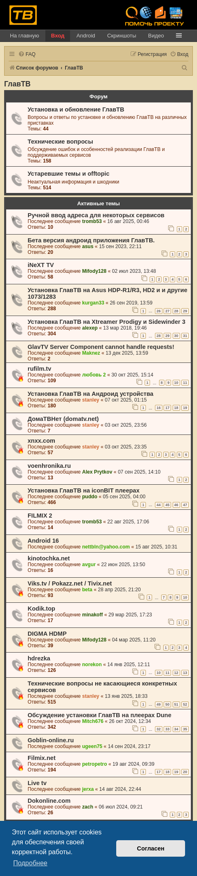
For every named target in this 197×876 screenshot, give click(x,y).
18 (176, 408)
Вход (58, 36)
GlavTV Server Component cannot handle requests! (101, 347)
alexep (90, 328)
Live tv (37, 783)
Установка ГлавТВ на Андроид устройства (90, 393)
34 (176, 729)
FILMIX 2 (40, 515)
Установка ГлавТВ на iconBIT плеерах (84, 490)
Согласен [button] (150, 848)
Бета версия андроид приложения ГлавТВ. (91, 240)
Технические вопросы (60, 141)
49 (159, 704)
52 (185, 704)
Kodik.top (41, 608)
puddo (89, 497)
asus (88, 246)
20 (185, 772)
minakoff (92, 615)
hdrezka (39, 658)
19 (185, 408)
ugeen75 (92, 746)
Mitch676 (92, 721)
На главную (24, 36)
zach (87, 807)
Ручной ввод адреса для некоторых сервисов (96, 215)
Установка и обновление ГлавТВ (76, 109)
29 (185, 311)
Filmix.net (42, 758)
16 (159, 408)
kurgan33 (93, 303)
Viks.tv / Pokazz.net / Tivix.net (70, 583)
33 (167, 729)
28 (176, 311)
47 (185, 505)
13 (185, 673)
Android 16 (43, 540)
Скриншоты (121, 36)
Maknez (91, 353)
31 (185, 336)
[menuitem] (26, 54)
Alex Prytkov (97, 472)
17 (167, 408)
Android (85, 36)
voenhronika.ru (49, 465)
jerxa (88, 789)
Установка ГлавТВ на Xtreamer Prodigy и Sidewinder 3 (106, 321)
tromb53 (92, 221)
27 (167, 311)
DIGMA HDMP (47, 633)
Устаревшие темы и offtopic (69, 173)
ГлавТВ (17, 84)
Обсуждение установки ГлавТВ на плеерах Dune (99, 715)
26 (159, 311)
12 (176, 673)
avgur (89, 564)
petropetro (94, 764)
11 (185, 383)
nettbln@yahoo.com (106, 547)
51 (176, 704)
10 (176, 383)
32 (159, 729)
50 (167, 704)
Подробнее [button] (30, 863)
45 (167, 505)
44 (159, 505)
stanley (90, 400)
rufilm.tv (39, 368)
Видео (156, 36)
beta (87, 590)
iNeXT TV (41, 265)
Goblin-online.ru (51, 740)
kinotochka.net (49, 558)
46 (176, 505)
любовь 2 (94, 375)
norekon (92, 664)
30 (176, 336)
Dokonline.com (49, 800)
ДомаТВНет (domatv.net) (63, 419)
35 (185, 729)
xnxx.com (41, 440)
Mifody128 (94, 271)
